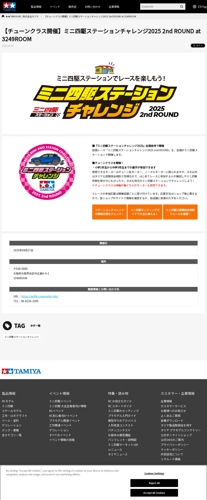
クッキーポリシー (172, 449)
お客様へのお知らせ (173, 411)
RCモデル (8, 401)
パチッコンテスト (119, 430)
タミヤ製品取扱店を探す (176, 425)
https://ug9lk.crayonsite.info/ (39, 296)
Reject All (154, 484)
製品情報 (36, 6)
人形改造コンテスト (120, 425)
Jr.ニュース (115, 449)
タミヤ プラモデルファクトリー (181, 430)
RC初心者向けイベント (63, 416)
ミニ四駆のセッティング (123, 411)
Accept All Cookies (154, 493)
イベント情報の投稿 (62, 440)
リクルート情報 (170, 459)
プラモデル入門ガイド (122, 416)
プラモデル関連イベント (64, 420)
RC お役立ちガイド (120, 401)
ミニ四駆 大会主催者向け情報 (67, 406)
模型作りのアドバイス (122, 420)
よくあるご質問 (170, 416)
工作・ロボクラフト (14, 416)
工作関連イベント (60, 425)
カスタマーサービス (173, 406)
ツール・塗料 (10, 420)
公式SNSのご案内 (172, 440)
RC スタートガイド (120, 406)
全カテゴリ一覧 (12, 435)
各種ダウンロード (172, 420)
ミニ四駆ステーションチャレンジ (22, 336)
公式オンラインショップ (176, 435)
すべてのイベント (60, 435)
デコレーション (12, 425)
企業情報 (166, 401)
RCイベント (56, 411)
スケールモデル (12, 411)
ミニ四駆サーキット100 (123, 445)
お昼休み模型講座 (119, 435)
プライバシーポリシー (175, 445)
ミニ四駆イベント (60, 401)
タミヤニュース (118, 454)
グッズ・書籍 (10, 430)
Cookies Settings (154, 474)
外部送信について (172, 454)
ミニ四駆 (7, 406)
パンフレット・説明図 (122, 440)
